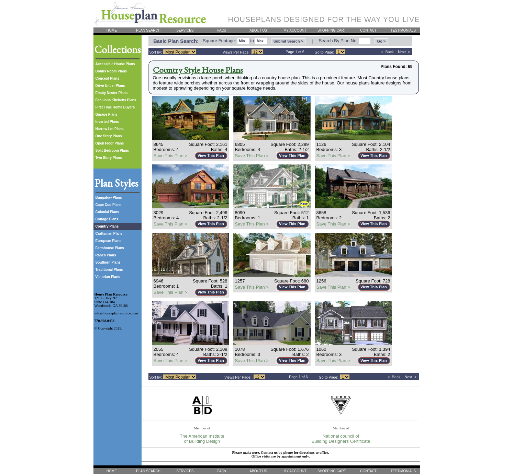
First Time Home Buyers (115, 107)
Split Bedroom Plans (112, 150)
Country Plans (107, 226)
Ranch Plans (106, 255)
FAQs (222, 30)
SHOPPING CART (331, 30)
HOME (112, 30)
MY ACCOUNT (294, 30)
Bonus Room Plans (111, 71)
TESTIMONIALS (403, 30)
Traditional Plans (109, 269)
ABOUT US (258, 30)
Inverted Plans (107, 122)
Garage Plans (107, 114)
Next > (404, 52)
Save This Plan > (170, 155)
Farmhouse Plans (110, 248)
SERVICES (184, 30)
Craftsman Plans (109, 233)
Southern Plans (108, 262)
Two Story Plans (109, 158)
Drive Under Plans (110, 86)
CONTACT (368, 30)
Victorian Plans (108, 277)
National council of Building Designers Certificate (341, 438)
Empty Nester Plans (112, 93)
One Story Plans (109, 136)
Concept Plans (107, 78)
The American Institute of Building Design (202, 438)
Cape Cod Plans (109, 205)
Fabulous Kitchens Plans (116, 100)
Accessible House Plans (115, 64)
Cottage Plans (107, 219)
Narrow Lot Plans (110, 129)
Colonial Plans (107, 212)
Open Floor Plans (110, 143)
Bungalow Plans (109, 197)
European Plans (109, 241)
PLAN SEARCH (148, 30)
